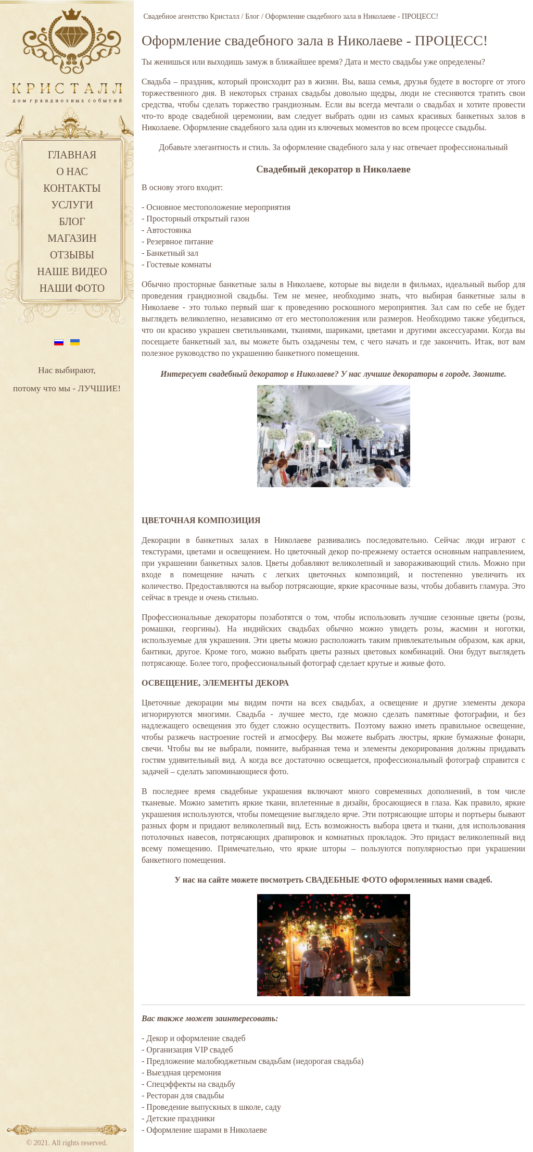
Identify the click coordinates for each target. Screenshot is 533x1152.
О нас (72, 171)
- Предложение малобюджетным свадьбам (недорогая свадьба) (253, 1061)
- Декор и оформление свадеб (194, 1038)
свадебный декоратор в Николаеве (272, 373)
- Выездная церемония (181, 1072)
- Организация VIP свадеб (187, 1049)
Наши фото (72, 288)
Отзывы (72, 255)
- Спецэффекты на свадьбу (188, 1084)
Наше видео (72, 271)
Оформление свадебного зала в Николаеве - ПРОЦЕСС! (315, 40)
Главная (72, 154)
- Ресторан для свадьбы (183, 1095)
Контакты (71, 188)
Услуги (72, 204)
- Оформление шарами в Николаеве (204, 1129)
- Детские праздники (178, 1118)
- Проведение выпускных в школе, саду (211, 1107)
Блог (72, 221)
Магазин (71, 238)
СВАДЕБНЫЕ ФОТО (346, 879)
